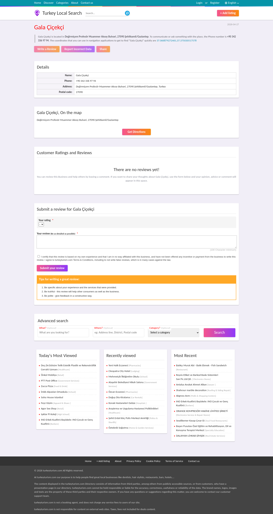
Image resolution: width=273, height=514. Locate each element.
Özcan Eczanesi (123, 391)
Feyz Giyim (56, 403)
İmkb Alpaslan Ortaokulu (58, 391)
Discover (48, 2)
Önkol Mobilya (52, 375)
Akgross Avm (196, 395)
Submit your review (52, 268)
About (74, 2)
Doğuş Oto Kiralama (125, 397)
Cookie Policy (153, 461)
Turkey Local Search (62, 13)
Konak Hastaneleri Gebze (128, 403)
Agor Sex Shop (52, 408)
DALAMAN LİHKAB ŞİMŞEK (200, 435)
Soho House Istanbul (52, 397)
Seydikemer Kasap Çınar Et (201, 420)
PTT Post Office (60, 380)
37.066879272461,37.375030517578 (176, 40)
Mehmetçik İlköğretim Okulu (128, 376)
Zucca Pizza (54, 386)
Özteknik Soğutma (131, 427)
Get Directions (136, 132)
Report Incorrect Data (77, 49)
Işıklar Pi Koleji (55, 414)
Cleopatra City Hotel (124, 371)
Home (37, 2)
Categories (62, 2)
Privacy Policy (133, 461)
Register (215, 2)
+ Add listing (228, 13)
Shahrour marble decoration (203, 390)
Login (199, 2)
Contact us (87, 2)
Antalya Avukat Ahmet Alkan (195, 384)
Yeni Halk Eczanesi (125, 365)
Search (219, 332)
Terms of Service (174, 461)
